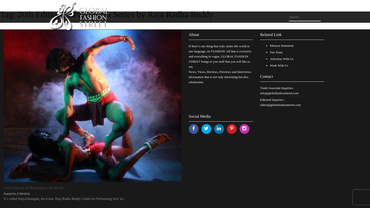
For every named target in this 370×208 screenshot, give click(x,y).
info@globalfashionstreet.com (279, 93)
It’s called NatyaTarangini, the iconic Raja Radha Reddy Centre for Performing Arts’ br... (65, 199)
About (194, 34)
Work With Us (279, 65)
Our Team (276, 52)
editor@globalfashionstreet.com (280, 105)
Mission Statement (282, 45)
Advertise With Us (282, 59)
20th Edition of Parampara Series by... (35, 187)
